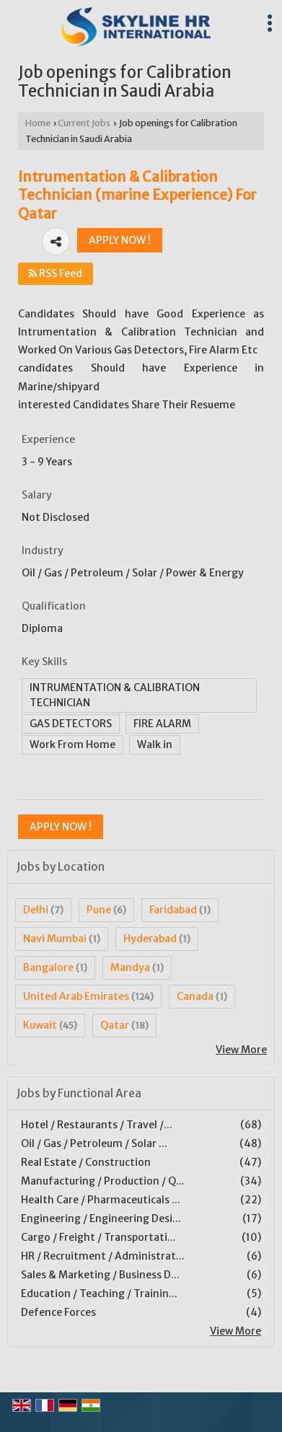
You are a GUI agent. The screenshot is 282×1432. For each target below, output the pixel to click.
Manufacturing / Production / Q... (103, 1180)
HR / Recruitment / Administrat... (103, 1255)
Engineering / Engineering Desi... (101, 1218)
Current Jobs (84, 123)
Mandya (130, 967)
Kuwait (40, 1025)
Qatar (114, 1025)
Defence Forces (58, 1312)
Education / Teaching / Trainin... (99, 1293)
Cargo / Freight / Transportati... (98, 1237)
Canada (195, 996)
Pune (99, 909)
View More (241, 1049)
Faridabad (173, 909)
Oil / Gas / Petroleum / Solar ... (94, 1143)
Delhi (35, 909)
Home (37, 123)
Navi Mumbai (55, 938)
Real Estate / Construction (86, 1162)
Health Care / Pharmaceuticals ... (100, 1199)
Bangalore (48, 967)
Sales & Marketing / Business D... (100, 1274)
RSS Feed (55, 273)
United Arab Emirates (76, 996)
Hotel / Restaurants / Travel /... (96, 1124)
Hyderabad (150, 938)
